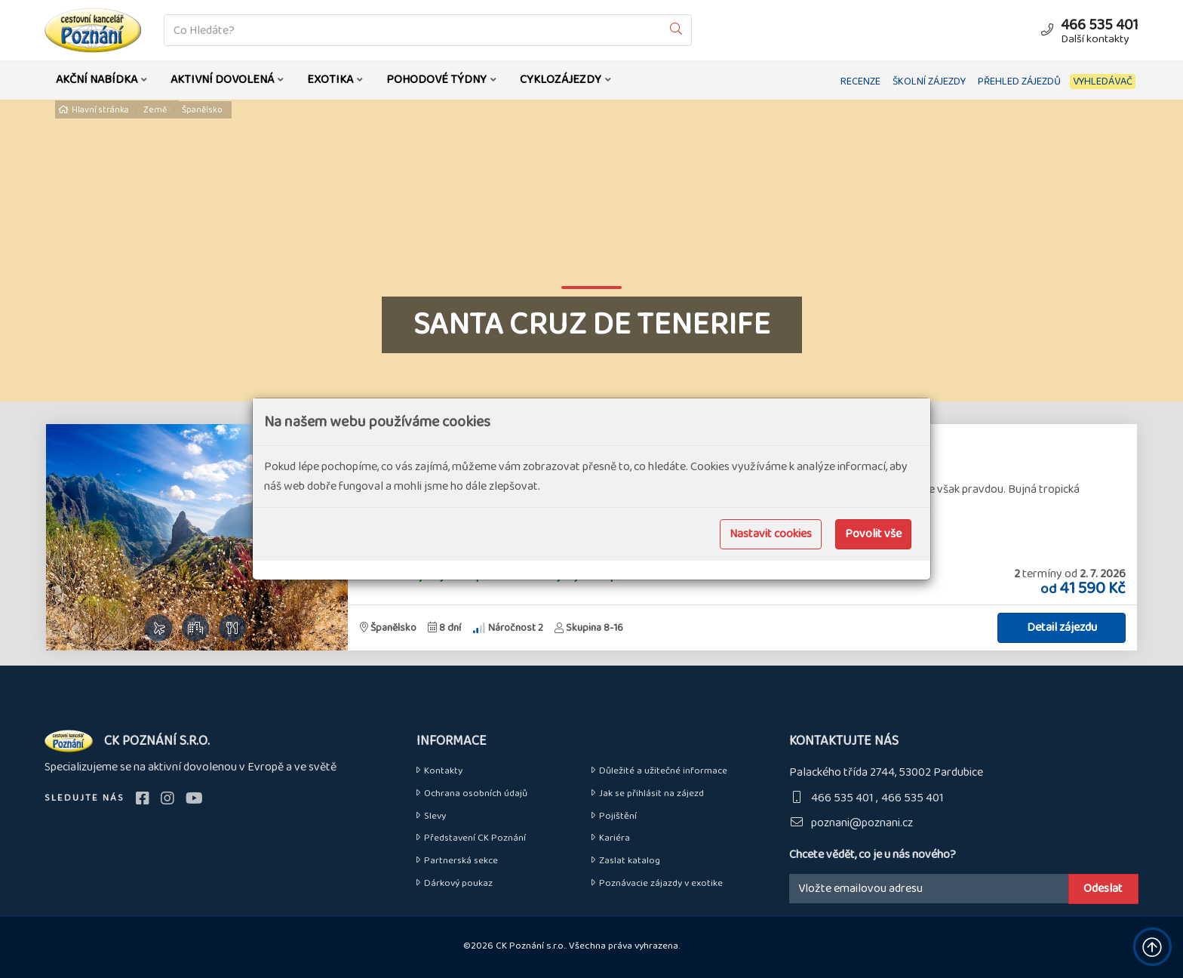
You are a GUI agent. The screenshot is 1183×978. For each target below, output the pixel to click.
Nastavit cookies (771, 533)
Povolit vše (873, 533)
